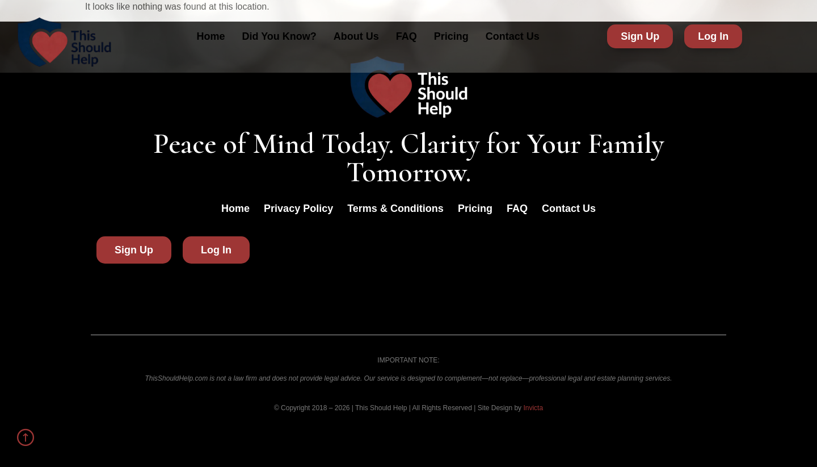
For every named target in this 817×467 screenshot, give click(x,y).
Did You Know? (279, 36)
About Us (356, 36)
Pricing (451, 36)
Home (210, 36)
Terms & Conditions (395, 208)
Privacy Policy (298, 208)
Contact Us (513, 36)
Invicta (533, 408)
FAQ (406, 36)
